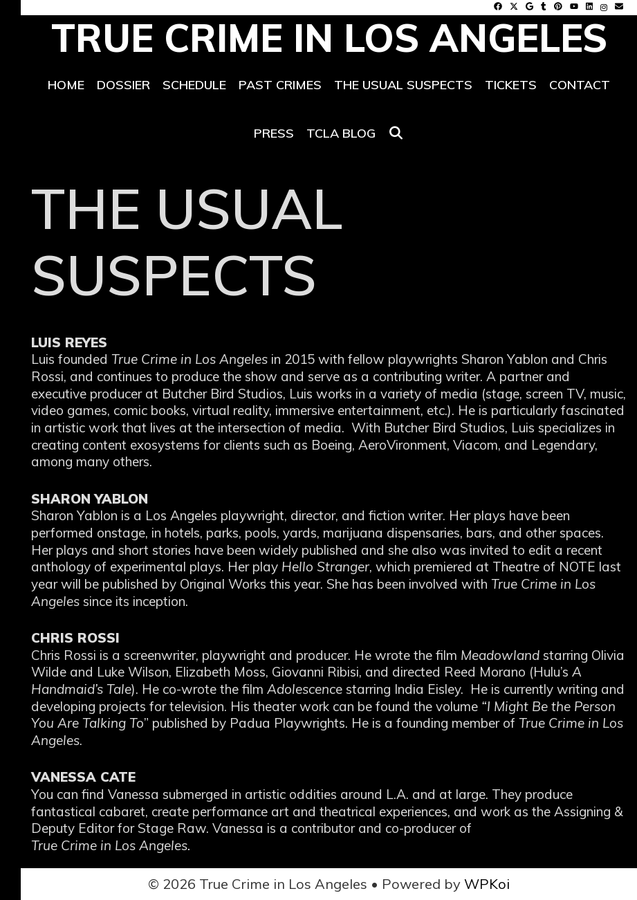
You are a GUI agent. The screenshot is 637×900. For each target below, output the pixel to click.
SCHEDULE (194, 85)
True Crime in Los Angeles (329, 38)
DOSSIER (123, 85)
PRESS (274, 133)
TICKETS (511, 85)
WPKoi (487, 883)
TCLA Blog (341, 133)
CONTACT (579, 85)
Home (66, 85)
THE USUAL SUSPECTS (403, 85)
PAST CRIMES (280, 85)
